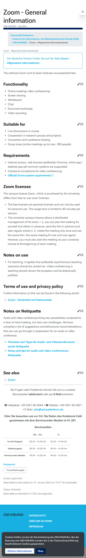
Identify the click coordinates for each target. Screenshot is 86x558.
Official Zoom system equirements (29, 175)
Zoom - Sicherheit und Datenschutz (30, 300)
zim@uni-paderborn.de (48, 409)
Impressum (36, 526)
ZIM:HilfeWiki (20, 42)
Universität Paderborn (22, 35)
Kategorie (9, 464)
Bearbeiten (78, 83)
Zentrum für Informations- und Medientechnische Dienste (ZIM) (46, 39)
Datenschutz (37, 515)
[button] (19, 551)
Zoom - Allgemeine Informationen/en (49, 42)
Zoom (11, 379)
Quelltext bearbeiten (81, 83)
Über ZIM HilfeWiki (40, 521)
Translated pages (15, 470)
